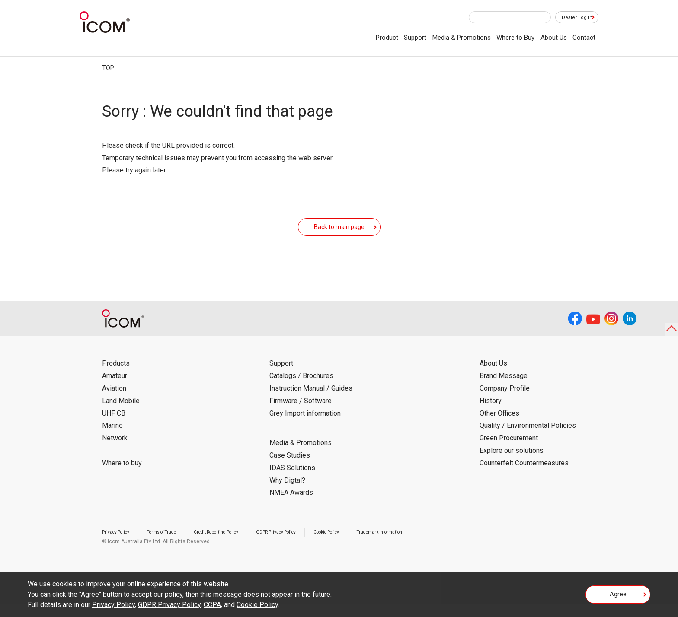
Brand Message (504, 389)
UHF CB (113, 426)
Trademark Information (420, 545)
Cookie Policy (360, 545)
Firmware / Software (300, 414)
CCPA (212, 605)
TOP (108, 67)
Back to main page (339, 232)
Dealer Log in (572, 18)
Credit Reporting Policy (234, 545)
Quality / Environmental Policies (528, 438)
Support (415, 37)
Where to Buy (515, 37)
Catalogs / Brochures (301, 389)
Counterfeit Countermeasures (524, 476)
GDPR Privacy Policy (302, 545)
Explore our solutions (512, 463)
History (491, 414)
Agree (618, 597)
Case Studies (289, 468)
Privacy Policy (118, 545)
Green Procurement (509, 451)
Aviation (114, 401)
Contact (583, 37)
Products (116, 376)
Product (387, 37)
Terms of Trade (171, 545)
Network (115, 451)
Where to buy (122, 476)
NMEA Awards (291, 505)
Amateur (114, 389)
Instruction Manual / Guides (310, 401)
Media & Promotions (461, 37)
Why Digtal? (287, 493)
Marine (112, 438)
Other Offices (499, 426)
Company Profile (505, 401)
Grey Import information (305, 426)
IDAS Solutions (292, 481)
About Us (553, 37)
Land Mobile (121, 414)
